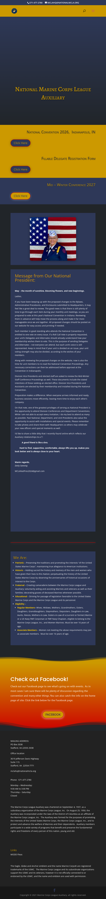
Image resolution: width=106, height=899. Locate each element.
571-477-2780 (35, 2)
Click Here (20, 143)
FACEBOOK (53, 714)
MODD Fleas (16, 854)
